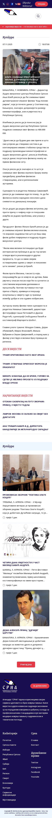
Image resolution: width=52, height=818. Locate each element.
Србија (6, 764)
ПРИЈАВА (41, 4)
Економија (8, 783)
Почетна (7, 740)
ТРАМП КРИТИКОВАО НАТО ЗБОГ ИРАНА (33, 27)
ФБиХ (5, 759)
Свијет (6, 778)
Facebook (35, 772)
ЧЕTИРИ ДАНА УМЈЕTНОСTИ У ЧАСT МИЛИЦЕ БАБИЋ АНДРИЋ (21, 563)
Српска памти (9, 745)
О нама (34, 740)
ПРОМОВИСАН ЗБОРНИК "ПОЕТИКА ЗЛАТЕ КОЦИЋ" (24, 496)
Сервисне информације (9, 793)
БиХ (4, 769)
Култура (6, 788)
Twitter (34, 762)
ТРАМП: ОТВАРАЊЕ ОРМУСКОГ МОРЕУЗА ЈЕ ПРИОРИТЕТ (25, 365)
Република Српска (11, 754)
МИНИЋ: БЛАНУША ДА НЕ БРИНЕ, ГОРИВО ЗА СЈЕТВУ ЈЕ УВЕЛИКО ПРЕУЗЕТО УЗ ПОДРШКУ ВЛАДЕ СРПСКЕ (26, 379)
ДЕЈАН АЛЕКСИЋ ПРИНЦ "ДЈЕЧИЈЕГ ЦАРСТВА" (20, 631)
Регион (6, 773)
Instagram (36, 767)
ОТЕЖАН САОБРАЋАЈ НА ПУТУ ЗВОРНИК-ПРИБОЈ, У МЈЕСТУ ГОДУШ (24, 403)
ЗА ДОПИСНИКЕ (40, 686)
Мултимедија (9, 800)
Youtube (35, 777)
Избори (6, 750)
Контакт (35, 745)
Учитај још (26, 664)
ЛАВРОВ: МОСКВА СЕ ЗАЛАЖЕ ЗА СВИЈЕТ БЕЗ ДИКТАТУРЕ (25, 415)
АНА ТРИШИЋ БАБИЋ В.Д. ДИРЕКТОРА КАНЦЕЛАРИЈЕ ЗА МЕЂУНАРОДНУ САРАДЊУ (25, 428)
